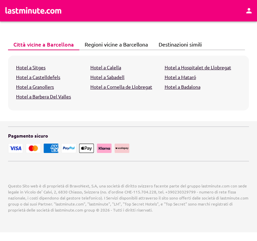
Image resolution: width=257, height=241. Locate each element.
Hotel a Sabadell (107, 77)
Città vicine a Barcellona (42, 44)
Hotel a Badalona (182, 87)
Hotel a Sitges (31, 67)
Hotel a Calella (105, 67)
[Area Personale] (249, 10)
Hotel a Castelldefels (38, 77)
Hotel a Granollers (35, 87)
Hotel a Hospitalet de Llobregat (198, 67)
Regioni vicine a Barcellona (114, 44)
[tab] (43, 44)
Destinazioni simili (178, 44)
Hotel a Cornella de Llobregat (121, 87)
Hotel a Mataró (180, 77)
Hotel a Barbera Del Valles (43, 96)
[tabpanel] (128, 83)
